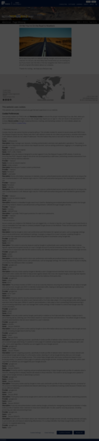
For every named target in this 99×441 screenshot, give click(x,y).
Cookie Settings (35, 432)
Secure (9, 220)
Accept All (79, 433)
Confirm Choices (64, 433)
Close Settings (49, 432)
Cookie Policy (21, 123)
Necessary (10, 129)
